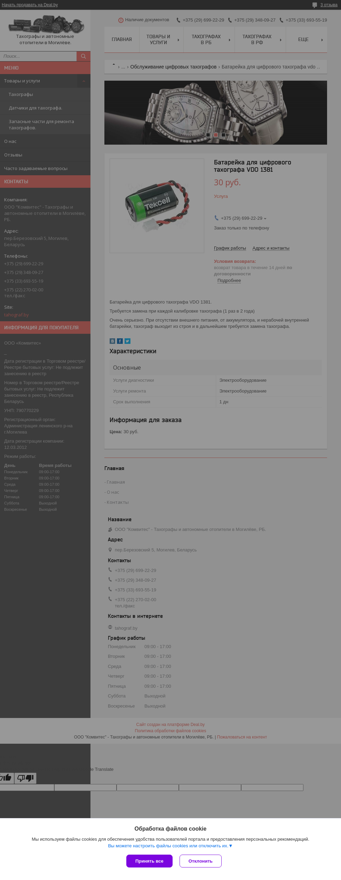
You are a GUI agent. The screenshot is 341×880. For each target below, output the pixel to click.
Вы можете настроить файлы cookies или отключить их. (168, 845)
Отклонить (201, 861)
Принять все (149, 861)
